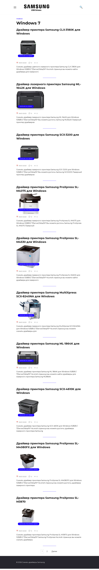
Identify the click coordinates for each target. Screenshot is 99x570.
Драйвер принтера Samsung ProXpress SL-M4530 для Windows (47, 240)
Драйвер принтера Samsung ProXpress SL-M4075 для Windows (47, 189)
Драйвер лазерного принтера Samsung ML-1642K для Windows (48, 86)
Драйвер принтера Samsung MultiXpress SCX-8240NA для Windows (46, 294)
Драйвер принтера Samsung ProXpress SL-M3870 (47, 500)
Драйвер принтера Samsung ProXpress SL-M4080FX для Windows (47, 446)
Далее (55, 553)
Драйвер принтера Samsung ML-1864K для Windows (47, 346)
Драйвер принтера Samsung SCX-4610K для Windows (48, 391)
